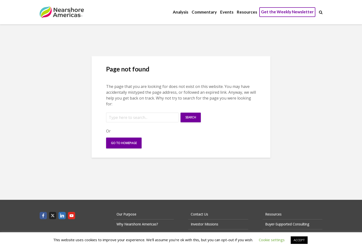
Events (226, 12)
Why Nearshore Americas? (137, 224)
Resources (247, 12)
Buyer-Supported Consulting (287, 224)
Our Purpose (126, 214)
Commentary (204, 12)
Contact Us (199, 214)
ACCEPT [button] (299, 240)
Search (190, 117)
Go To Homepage (124, 143)
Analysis (180, 12)
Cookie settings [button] (272, 239)
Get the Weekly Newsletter (287, 11)
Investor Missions (204, 224)
